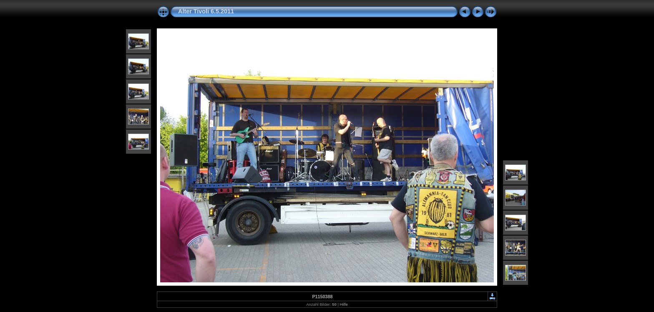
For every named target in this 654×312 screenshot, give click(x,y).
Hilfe (344, 304)
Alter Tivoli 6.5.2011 (206, 11)
